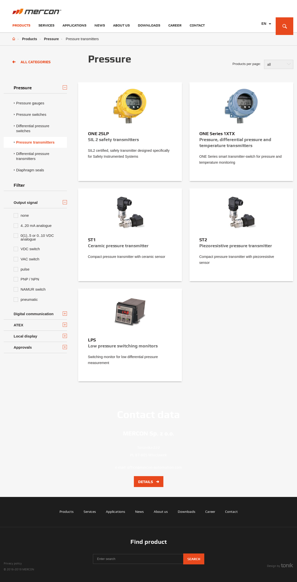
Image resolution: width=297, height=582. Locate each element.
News (99, 25)
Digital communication (40, 313)
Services (46, 25)
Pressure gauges (30, 103)
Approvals (40, 347)
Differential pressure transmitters (32, 156)
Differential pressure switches (32, 128)
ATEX (40, 325)
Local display (40, 336)
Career (174, 25)
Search (193, 559)
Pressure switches (31, 114)
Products (21, 25)
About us (121, 25)
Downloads (149, 25)
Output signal (40, 202)
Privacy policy (13, 563)
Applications (74, 25)
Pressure (51, 39)
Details (148, 482)
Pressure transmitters (35, 142)
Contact (197, 25)
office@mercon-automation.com (154, 467)
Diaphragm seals (30, 170)
